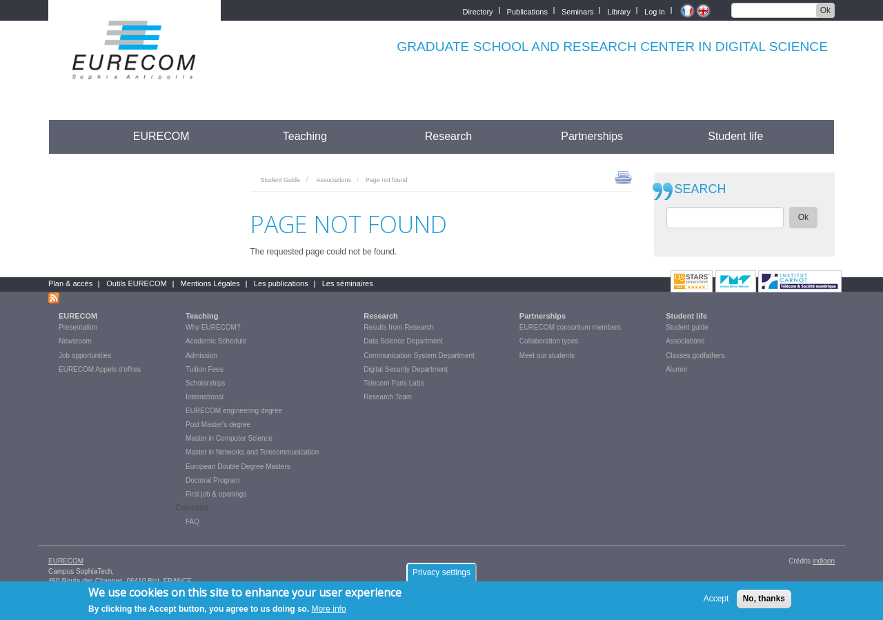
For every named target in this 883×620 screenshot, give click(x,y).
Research (448, 136)
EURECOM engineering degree (234, 410)
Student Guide (281, 180)
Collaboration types (549, 341)
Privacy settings (441, 574)
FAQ (192, 522)
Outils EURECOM (136, 283)
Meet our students (547, 355)
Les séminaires (347, 283)
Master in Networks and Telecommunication (252, 452)
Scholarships (205, 383)
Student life (735, 136)
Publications (527, 11)
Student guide (687, 327)
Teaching (305, 136)
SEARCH (700, 189)
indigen (824, 561)
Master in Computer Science (229, 438)
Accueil (74, 136)
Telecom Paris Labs (394, 383)
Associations (333, 180)
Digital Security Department (406, 369)
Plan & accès (70, 283)
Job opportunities (85, 355)
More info (329, 612)
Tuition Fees (205, 369)
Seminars (577, 11)
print (623, 176)
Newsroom (75, 341)
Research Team (388, 397)
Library (619, 11)
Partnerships (592, 136)
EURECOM (161, 136)
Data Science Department (403, 341)
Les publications (281, 283)
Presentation (78, 327)
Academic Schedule (216, 341)
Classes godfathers (695, 355)
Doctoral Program (212, 480)
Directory (478, 11)
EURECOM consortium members (570, 327)
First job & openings (216, 494)
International (205, 397)
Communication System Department (419, 355)
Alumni (676, 369)
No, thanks (764, 601)
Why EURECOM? (213, 327)
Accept (716, 601)
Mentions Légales (210, 283)
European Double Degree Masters (238, 466)
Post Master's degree (218, 424)
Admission (201, 355)
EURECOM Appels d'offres (100, 369)
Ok (825, 10)
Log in (654, 11)
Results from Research (399, 327)
